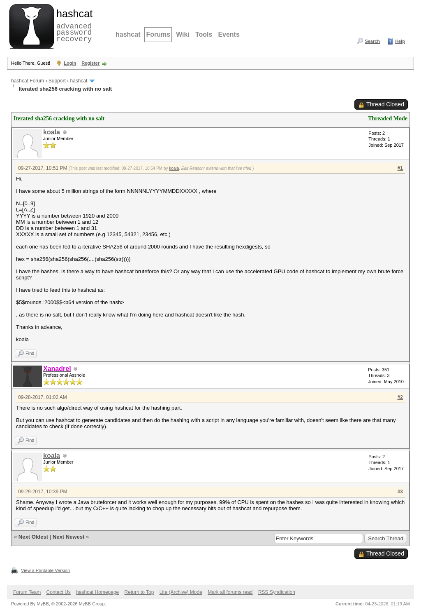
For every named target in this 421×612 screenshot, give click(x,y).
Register (90, 63)
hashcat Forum (27, 81)
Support (57, 81)
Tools (203, 34)
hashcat (128, 34)
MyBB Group (92, 603)
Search (372, 41)
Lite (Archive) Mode (181, 592)
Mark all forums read (230, 592)
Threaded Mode (387, 118)
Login (70, 63)
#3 (400, 492)
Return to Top (139, 592)
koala (51, 132)
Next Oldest (33, 537)
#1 (400, 168)
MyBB (43, 603)
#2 (400, 397)
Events (228, 34)
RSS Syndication (276, 592)
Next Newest (68, 537)
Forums (158, 34)
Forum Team (27, 592)
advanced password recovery (72, 25)
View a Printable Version (45, 570)
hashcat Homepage (97, 592)
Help (400, 41)
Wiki (183, 34)
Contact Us (58, 592)
